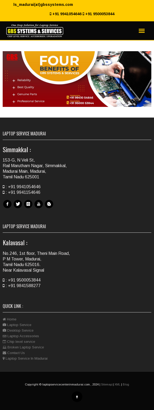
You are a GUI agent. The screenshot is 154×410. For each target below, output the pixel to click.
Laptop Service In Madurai (25, 358)
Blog (126, 384)
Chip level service (19, 342)
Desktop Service (18, 330)
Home (9, 319)
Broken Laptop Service (23, 347)
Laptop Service (17, 325)
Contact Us (14, 353)
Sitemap (106, 384)
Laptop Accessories (21, 336)
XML (117, 384)
